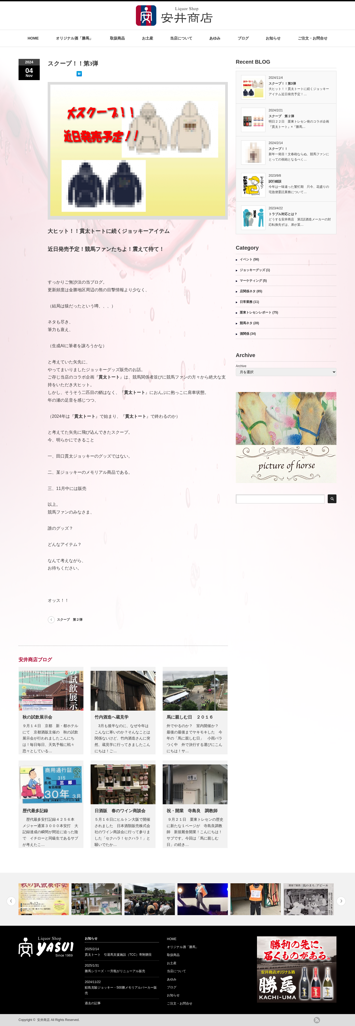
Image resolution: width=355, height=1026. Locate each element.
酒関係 (244, 334)
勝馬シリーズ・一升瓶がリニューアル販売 (115, 971)
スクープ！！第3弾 (282, 83)
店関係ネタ (248, 291)
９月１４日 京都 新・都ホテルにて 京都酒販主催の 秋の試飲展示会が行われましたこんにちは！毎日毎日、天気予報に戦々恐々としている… (50, 738)
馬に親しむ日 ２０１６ (190, 717)
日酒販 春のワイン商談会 (120, 810)
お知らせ (273, 38)
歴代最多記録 (35, 810)
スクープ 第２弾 (69, 619)
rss (317, 1020)
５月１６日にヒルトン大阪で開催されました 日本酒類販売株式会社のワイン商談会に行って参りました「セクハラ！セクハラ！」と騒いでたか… (122, 832)
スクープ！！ (278, 149)
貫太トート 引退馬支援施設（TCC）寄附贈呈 (118, 955)
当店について (181, 38)
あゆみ (214, 38)
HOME (33, 38)
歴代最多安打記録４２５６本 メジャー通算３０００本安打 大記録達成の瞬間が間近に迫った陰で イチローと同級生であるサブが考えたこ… (50, 832)
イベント (246, 259)
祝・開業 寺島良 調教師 (192, 810)
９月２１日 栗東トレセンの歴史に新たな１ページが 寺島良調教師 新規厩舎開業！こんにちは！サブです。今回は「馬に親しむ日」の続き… (195, 832)
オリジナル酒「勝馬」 (74, 38)
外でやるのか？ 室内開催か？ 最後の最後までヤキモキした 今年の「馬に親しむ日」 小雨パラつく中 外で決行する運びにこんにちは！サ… (194, 738)
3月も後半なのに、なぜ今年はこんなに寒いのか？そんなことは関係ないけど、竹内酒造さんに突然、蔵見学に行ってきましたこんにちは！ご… (122, 738)
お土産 (147, 38)
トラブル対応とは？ (283, 214)
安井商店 (43, 1020)
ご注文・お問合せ (312, 38)
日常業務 (246, 302)
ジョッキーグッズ (252, 270)
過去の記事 (93, 1003)
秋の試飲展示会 (37, 717)
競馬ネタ (246, 323)
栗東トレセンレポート (256, 312)
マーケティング (251, 280)
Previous (11, 901)
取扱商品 (117, 38)
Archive (241, 366)
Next (341, 901)
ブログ (243, 38)
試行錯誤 (275, 181)
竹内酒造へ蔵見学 (111, 717)
